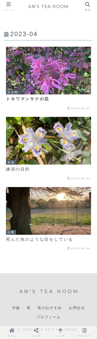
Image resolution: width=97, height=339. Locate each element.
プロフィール (48, 317)
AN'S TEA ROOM (48, 6)
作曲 (16, 307)
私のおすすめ (50, 307)
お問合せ (77, 307)
